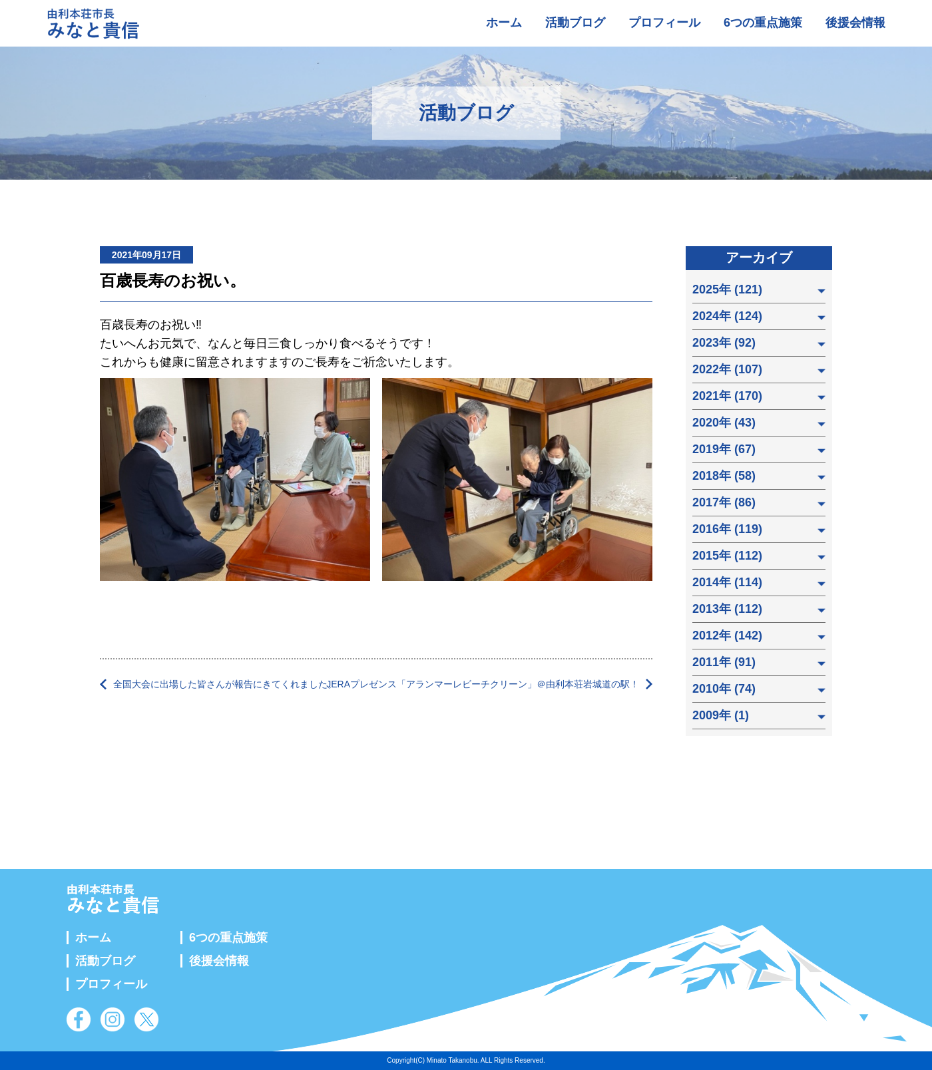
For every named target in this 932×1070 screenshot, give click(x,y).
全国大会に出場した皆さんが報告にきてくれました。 (225, 684)
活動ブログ (575, 22)
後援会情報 (855, 22)
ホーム (504, 22)
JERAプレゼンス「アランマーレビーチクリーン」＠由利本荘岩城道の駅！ (482, 684)
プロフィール (664, 22)
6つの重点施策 (763, 22)
